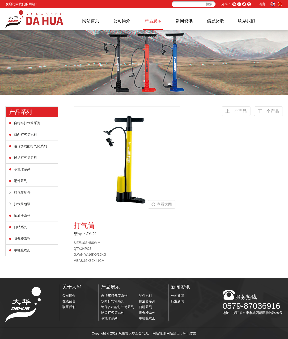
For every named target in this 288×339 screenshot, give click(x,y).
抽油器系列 (22, 215)
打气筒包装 (22, 204)
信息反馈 (215, 20)
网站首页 (90, 20)
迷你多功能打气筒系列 (30, 146)
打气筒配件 (22, 192)
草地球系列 (22, 169)
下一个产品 (268, 111)
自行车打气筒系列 (27, 123)
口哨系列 (20, 227)
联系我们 (246, 20)
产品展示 (152, 20)
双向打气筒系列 (25, 134)
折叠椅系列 (22, 239)
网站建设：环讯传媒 (181, 333)
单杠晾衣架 (22, 250)
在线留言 (69, 301)
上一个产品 (236, 111)
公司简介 (121, 20)
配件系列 (20, 181)
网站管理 (159, 333)
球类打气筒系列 (25, 158)
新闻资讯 (184, 20)
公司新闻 (177, 295)
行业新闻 (177, 301)
